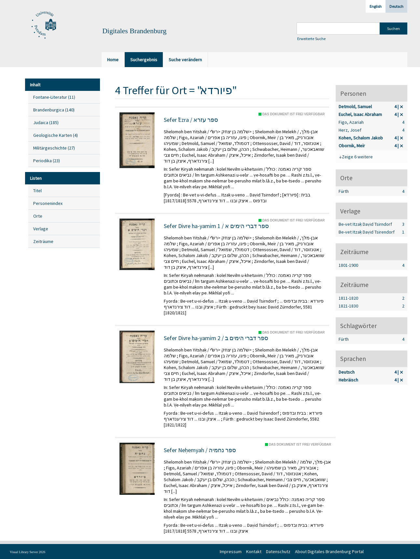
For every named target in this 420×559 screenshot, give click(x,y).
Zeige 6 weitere (357, 157)
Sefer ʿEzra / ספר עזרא (191, 119)
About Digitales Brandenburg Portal (329, 551)
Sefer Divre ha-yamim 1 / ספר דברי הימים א (216, 226)
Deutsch (396, 6)
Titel (37, 191)
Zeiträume (43, 241)
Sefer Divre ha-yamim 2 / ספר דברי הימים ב (216, 338)
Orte (37, 216)
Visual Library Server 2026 (27, 552)
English (376, 6)
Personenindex (48, 203)
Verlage (40, 229)
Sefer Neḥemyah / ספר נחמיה (200, 450)
